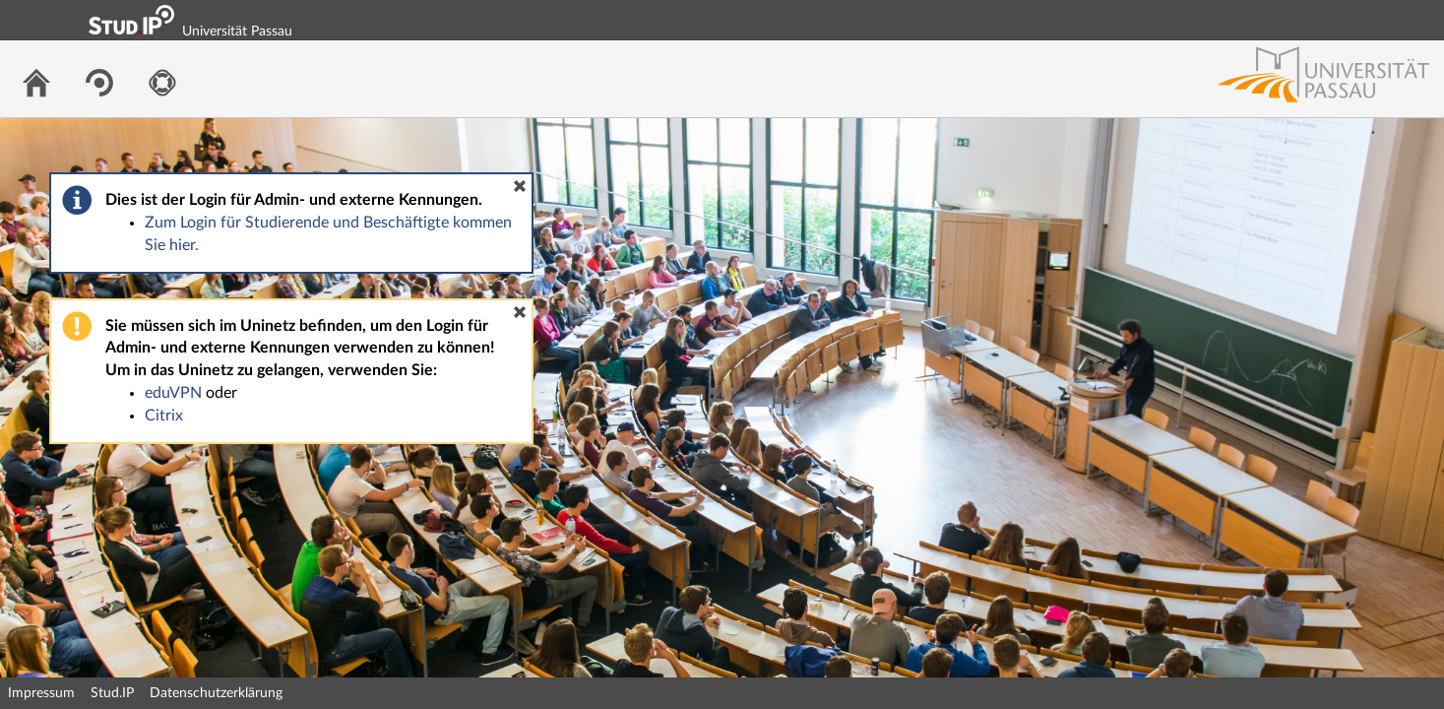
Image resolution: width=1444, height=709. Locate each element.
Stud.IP (112, 693)
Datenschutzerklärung (216, 693)
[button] (520, 186)
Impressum (41, 693)
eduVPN (173, 393)
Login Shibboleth (1319, 20)
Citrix (164, 415)
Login (1420, 20)
